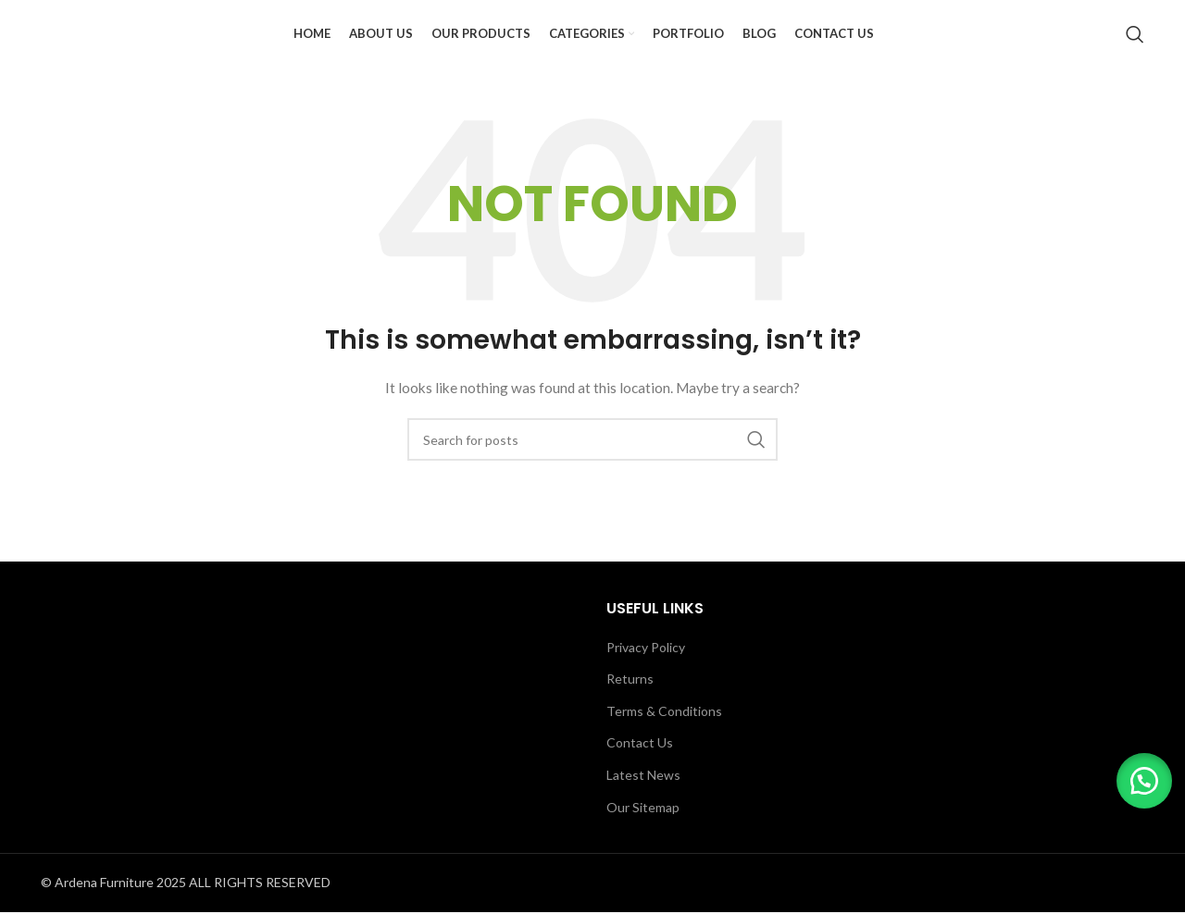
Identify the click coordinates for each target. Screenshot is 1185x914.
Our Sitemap (643, 836)
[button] (1138, 775)
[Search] (1135, 49)
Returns (630, 708)
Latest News (643, 804)
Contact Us (639, 772)
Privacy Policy (645, 676)
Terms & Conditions (664, 740)
